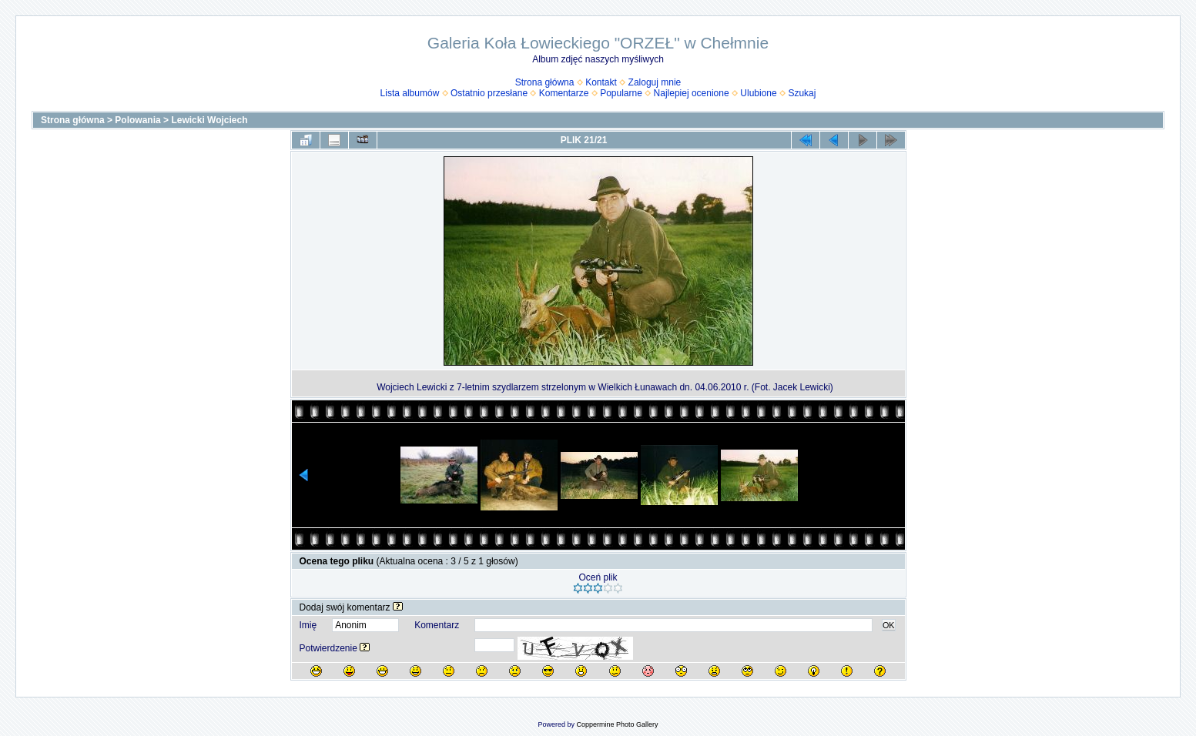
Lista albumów (410, 93)
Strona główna (545, 82)
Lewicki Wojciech (209, 120)
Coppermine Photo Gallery (617, 724)
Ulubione (758, 93)
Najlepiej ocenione (691, 93)
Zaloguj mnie (655, 82)
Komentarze (564, 93)
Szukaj (802, 93)
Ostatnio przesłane (489, 93)
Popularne (621, 93)
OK (889, 625)
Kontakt (601, 82)
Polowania (137, 120)
